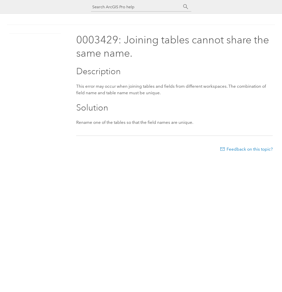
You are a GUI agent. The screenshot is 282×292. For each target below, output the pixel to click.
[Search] (185, 6)
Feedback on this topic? (250, 149)
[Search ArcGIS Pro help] (136, 7)
